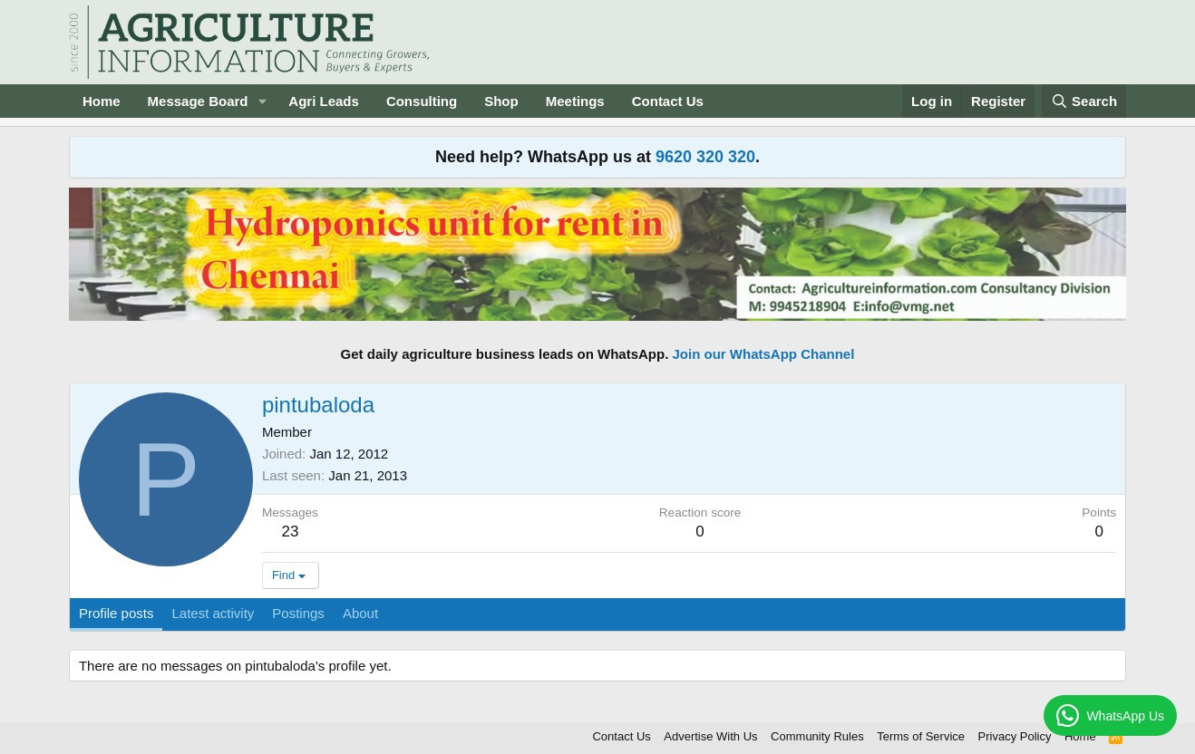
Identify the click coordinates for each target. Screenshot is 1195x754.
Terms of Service (921, 736)
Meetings (575, 101)
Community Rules (817, 736)
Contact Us (668, 101)
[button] (262, 101)
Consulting (421, 101)
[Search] (1084, 101)
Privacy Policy (1015, 736)
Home (102, 101)
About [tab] (360, 613)
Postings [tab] (298, 613)
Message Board (198, 101)
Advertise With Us (710, 736)
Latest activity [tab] (212, 613)
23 (289, 531)
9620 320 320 (705, 157)
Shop (501, 101)
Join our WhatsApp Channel (764, 354)
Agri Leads (323, 101)
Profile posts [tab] (116, 613)
